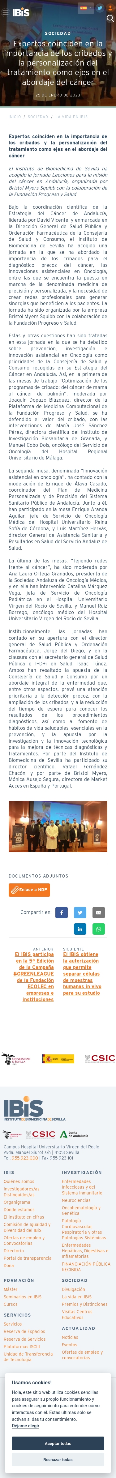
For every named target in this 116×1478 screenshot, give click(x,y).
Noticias (70, 1337)
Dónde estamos (19, 1209)
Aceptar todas (58, 1443)
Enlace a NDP (29, 890)
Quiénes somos (19, 1181)
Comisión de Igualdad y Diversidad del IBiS (27, 1227)
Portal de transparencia (28, 1258)
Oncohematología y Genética (81, 1210)
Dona (9, 1265)
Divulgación (73, 1289)
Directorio (14, 1250)
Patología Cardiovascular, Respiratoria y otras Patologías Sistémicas (84, 1229)
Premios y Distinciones (85, 1304)
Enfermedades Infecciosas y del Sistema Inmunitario (82, 1187)
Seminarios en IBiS (22, 1296)
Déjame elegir (25, 1426)
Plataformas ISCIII (22, 1346)
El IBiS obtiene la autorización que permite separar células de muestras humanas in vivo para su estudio (82, 973)
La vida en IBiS (71, 116)
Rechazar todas (57, 1459)
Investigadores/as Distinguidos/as (22, 1191)
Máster (11, 1289)
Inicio (15, 116)
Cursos (11, 1304)
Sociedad (38, 116)
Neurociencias (76, 1200)
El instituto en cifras (24, 1217)
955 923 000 (25, 1157)
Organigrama (17, 1202)
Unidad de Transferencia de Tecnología (28, 1357)
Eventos (69, 1344)
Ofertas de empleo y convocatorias (82, 1355)
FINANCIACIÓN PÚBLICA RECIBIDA (86, 1267)
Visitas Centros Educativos (77, 1314)
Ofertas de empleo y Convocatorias (24, 1240)
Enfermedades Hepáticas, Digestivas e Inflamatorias (85, 1251)
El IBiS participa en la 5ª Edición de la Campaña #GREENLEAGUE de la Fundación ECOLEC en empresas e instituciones (33, 976)
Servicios (13, 1324)
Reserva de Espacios (24, 1331)
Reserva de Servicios (25, 1339)
